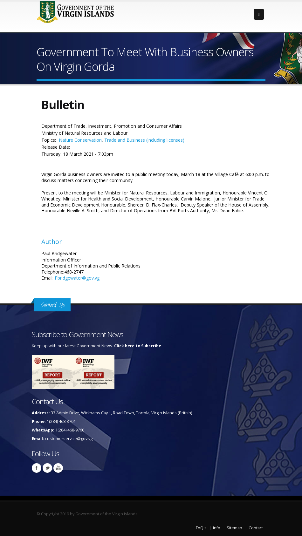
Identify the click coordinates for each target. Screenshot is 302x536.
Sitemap (234, 528)
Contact (256, 528)
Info (216, 528)
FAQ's (201, 528)
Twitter (47, 468)
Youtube (58, 468)
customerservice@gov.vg (69, 438)
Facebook (36, 468)
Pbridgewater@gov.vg (77, 278)
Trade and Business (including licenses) (144, 140)
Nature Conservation (80, 140)
